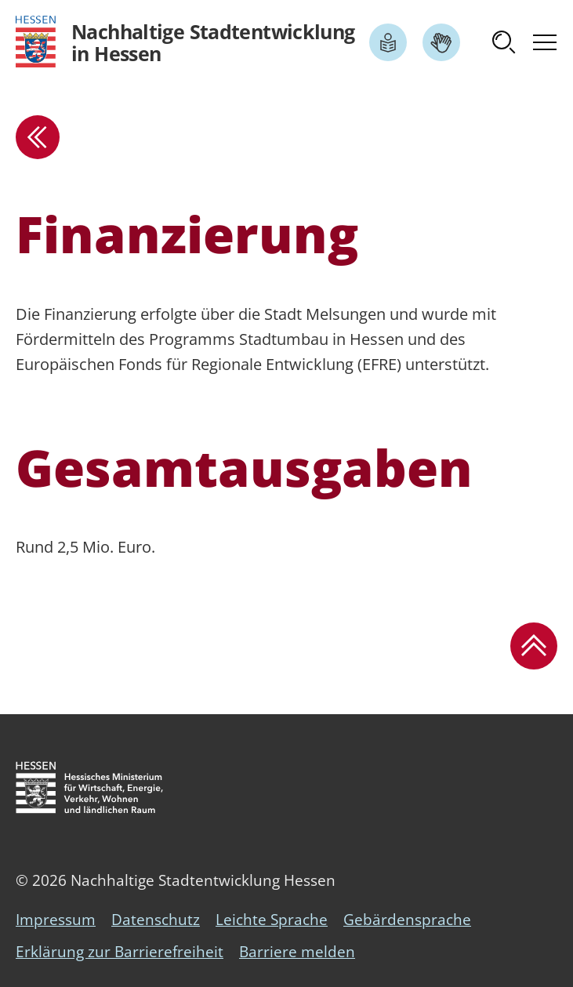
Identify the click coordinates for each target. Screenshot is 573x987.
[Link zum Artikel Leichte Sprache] (388, 42)
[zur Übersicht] (38, 137)
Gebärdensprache (407, 919)
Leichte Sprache (272, 919)
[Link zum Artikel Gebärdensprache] (441, 42)
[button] (504, 42)
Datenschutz (155, 919)
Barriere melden (297, 952)
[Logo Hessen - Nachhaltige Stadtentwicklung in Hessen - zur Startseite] (185, 42)
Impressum (56, 919)
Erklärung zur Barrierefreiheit (119, 952)
